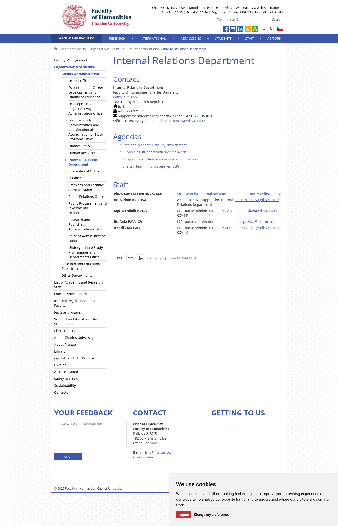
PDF (119, 258)
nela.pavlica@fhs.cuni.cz (255, 221)
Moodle (194, 7)
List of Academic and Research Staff (78, 284)
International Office (83, 171)
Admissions (191, 38)
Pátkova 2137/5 (125, 97)
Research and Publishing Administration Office (85, 224)
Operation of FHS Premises (75, 358)
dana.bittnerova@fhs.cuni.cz (182, 120)
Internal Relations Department (83, 162)
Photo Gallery (64, 330)
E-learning (211, 7)
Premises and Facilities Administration (86, 187)
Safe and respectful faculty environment (155, 145)
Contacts (61, 392)
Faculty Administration (144, 49)
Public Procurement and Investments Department (87, 208)
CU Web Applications (266, 7)
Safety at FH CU (240, 12)
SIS (183, 7)
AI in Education (66, 372)
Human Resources (82, 153)
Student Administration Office (87, 238)
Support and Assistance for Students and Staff (75, 321)
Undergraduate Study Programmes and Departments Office (85, 252)
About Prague (65, 344)
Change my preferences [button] (211, 515)
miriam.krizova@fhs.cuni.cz (257, 200)
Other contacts (145, 457)
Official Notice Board (70, 294)
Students (223, 38)
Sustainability (65, 385)
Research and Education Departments (80, 266)
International (153, 38)
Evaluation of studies (269, 12)
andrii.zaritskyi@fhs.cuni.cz (257, 227)
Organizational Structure (107, 49)
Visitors (274, 38)
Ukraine (60, 365)
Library (59, 351)
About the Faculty (76, 38)
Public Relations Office (86, 196)
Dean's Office (78, 80)
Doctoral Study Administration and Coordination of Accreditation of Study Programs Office (86, 129)
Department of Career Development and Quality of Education (85, 92)
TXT (130, 258)
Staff (249, 38)
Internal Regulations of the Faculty (75, 303)
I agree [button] (184, 515)
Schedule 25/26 (197, 12)
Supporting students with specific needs (155, 152)
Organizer (218, 12)
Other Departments (76, 275)
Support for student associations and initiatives (160, 159)
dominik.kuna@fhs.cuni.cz (256, 210)
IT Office (74, 178)
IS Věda (227, 7)
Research (117, 38)
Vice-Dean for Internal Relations (202, 193)
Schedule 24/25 (172, 12)
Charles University (164, 7)
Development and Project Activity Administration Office (85, 109)
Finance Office (79, 146)
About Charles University (74, 337)
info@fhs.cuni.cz (158, 452)
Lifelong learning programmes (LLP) (151, 166)
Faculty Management (70, 60)
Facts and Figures (68, 312)
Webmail (242, 7)
